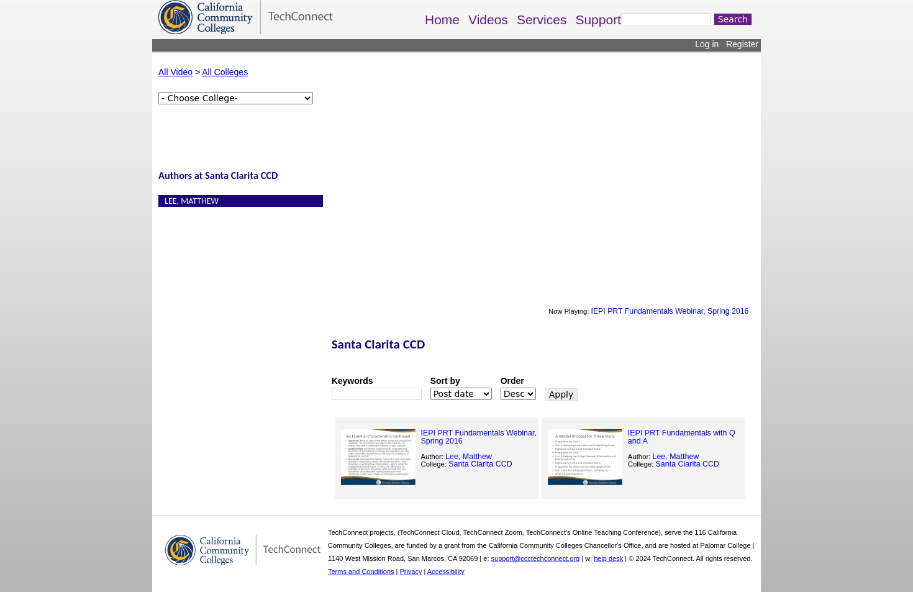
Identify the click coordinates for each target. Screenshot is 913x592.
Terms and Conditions (361, 571)
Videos (488, 19)
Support (598, 19)
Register (742, 44)
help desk (608, 558)
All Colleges (225, 72)
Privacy (410, 571)
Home (442, 19)
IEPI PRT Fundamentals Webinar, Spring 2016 (669, 311)
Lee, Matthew (192, 201)
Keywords (352, 381)
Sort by (445, 381)
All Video (175, 72)
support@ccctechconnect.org (535, 558)
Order (512, 381)
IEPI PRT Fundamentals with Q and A (681, 437)
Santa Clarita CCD (480, 464)
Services (542, 19)
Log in (707, 44)
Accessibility (446, 571)
